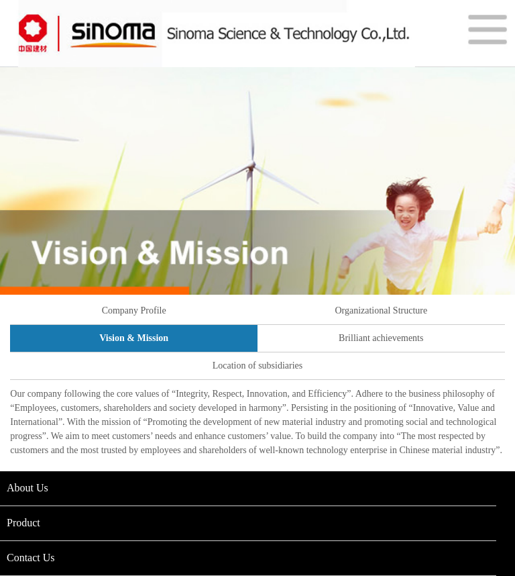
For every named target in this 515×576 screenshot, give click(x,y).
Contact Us (31, 557)
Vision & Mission (133, 338)
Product (23, 522)
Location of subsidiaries (258, 366)
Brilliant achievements (381, 338)
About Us (27, 487)
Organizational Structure (381, 310)
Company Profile (134, 310)
